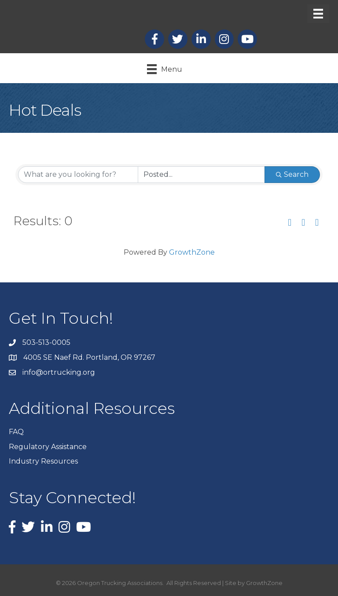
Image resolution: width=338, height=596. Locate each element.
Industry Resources (43, 461)
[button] (289, 223)
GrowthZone (192, 252)
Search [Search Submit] (292, 174)
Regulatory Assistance (48, 446)
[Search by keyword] (78, 174)
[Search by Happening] (201, 174)
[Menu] (318, 13)
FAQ (16, 432)
